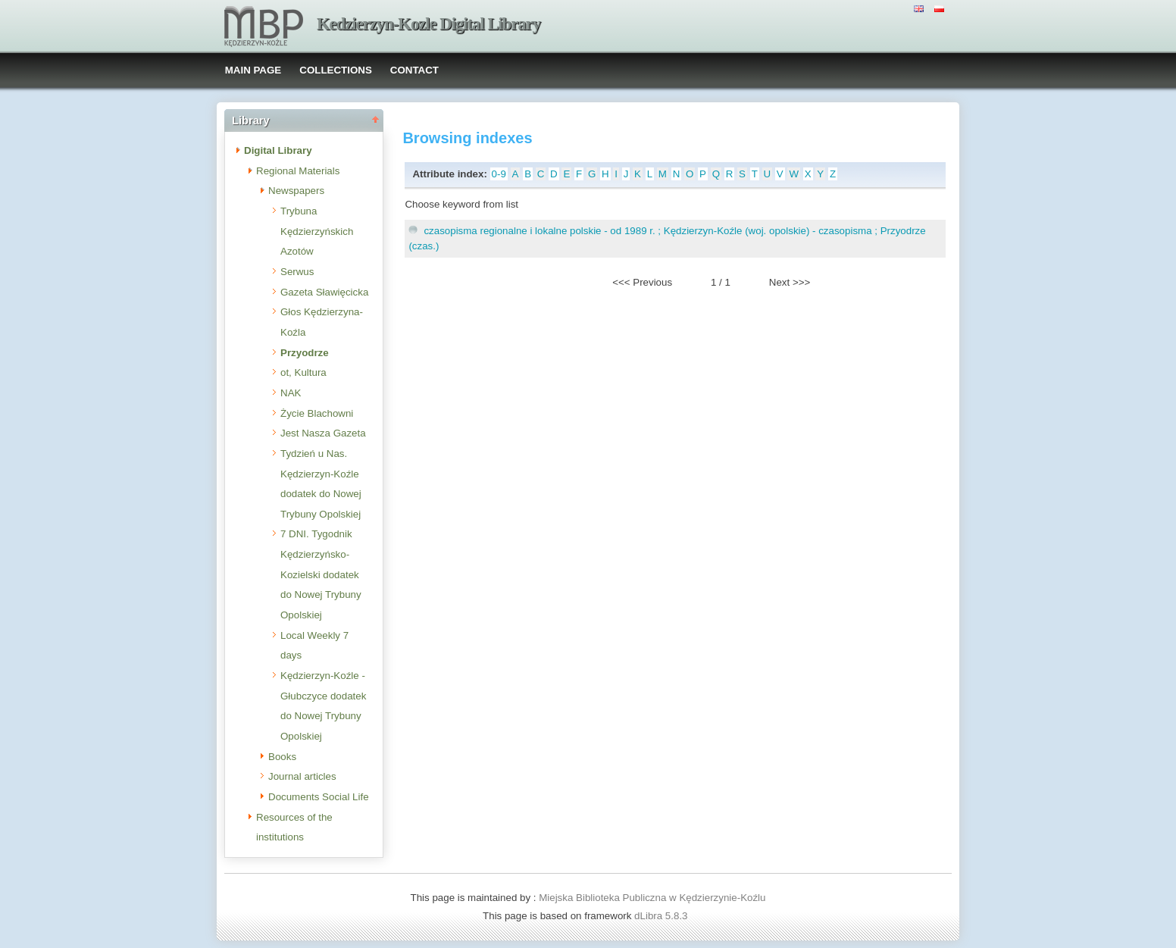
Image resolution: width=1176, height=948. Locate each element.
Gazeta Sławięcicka (324, 292)
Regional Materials (297, 171)
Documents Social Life (318, 797)
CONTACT (414, 70)
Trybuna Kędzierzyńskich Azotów (316, 231)
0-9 (499, 174)
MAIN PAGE (253, 70)
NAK (290, 393)
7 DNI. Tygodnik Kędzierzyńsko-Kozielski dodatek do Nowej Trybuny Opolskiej (320, 574)
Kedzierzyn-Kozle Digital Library (428, 23)
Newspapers (296, 190)
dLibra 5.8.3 (662, 915)
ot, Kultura (303, 372)
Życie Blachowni (316, 413)
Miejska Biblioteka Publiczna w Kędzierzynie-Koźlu (652, 897)
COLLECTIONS (335, 70)
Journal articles (302, 776)
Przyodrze (304, 352)
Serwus (297, 271)
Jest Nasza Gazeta (323, 433)
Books (282, 756)
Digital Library (278, 150)
